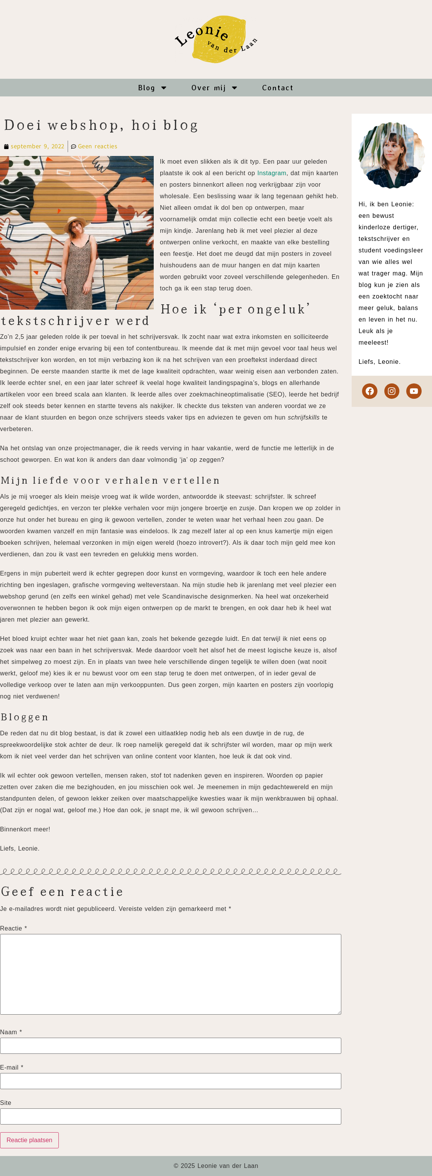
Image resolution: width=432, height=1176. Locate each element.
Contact (278, 87)
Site (6, 1103)
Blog (153, 87)
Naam (11, 1032)
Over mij (215, 87)
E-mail (11, 1068)
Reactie (13, 929)
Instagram (271, 173)
